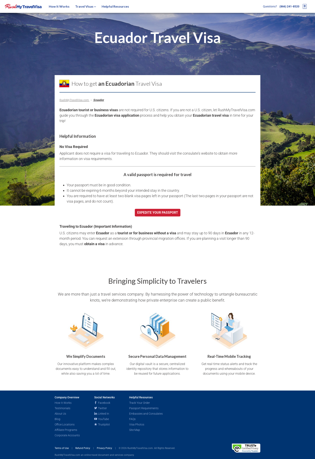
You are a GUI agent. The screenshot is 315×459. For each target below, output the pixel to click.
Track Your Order (139, 402)
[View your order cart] (304, 6)
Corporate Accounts (67, 435)
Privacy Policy (105, 448)
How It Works (59, 6)
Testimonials (62, 408)
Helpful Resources (115, 6)
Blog (57, 419)
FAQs (132, 419)
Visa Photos (136, 424)
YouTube (101, 419)
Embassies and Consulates (146, 413)
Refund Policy (83, 448)
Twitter (100, 408)
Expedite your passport (157, 212)
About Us (60, 413)
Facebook (102, 402)
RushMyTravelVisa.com (74, 100)
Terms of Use (62, 448)
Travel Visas (85, 6)
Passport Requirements (144, 408)
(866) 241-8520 (289, 6)
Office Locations (65, 424)
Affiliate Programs (66, 429)
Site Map (134, 429)
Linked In (101, 413)
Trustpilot (102, 424)
